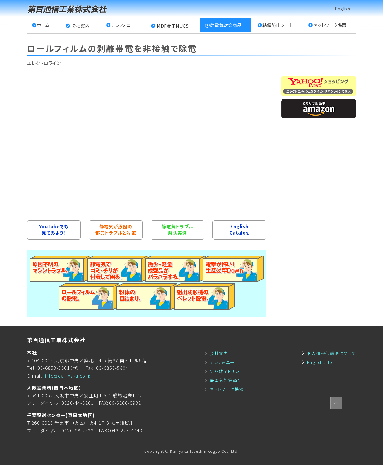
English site (317, 362)
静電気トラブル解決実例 (177, 230)
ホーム (44, 25)
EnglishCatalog (239, 230)
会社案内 (81, 25)
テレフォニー (123, 25)
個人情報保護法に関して (329, 353)
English (342, 9)
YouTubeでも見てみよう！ (53, 230)
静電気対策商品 (224, 25)
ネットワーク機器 (329, 25)
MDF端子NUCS (172, 25)
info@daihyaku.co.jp (69, 375)
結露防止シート (277, 25)
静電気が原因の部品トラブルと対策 (115, 230)
